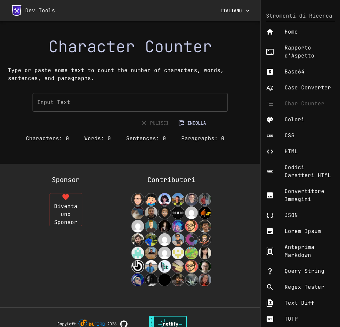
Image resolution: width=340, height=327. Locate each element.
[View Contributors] (171, 239)
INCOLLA (193, 123)
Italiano (235, 11)
